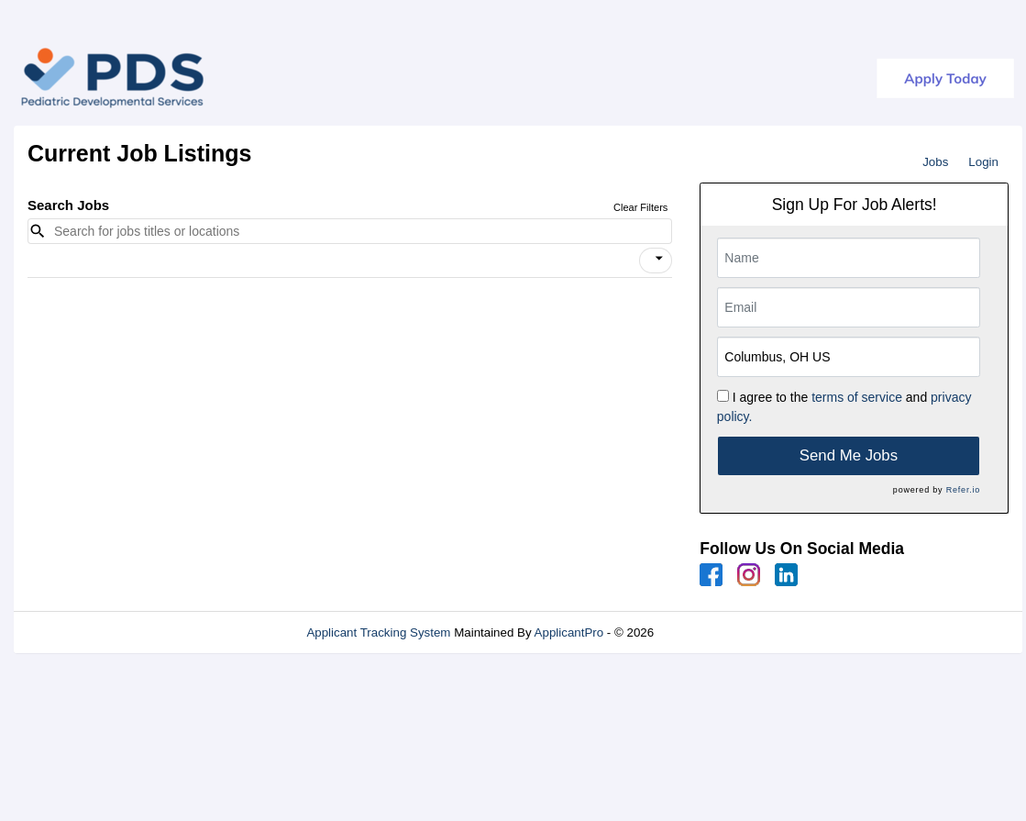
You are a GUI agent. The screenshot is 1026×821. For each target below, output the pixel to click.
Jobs (935, 162)
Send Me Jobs (849, 455)
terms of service (856, 397)
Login (983, 162)
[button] (655, 260)
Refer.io (963, 489)
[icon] (659, 259)
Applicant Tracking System (378, 632)
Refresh (708, 632)
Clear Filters (640, 207)
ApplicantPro (569, 632)
